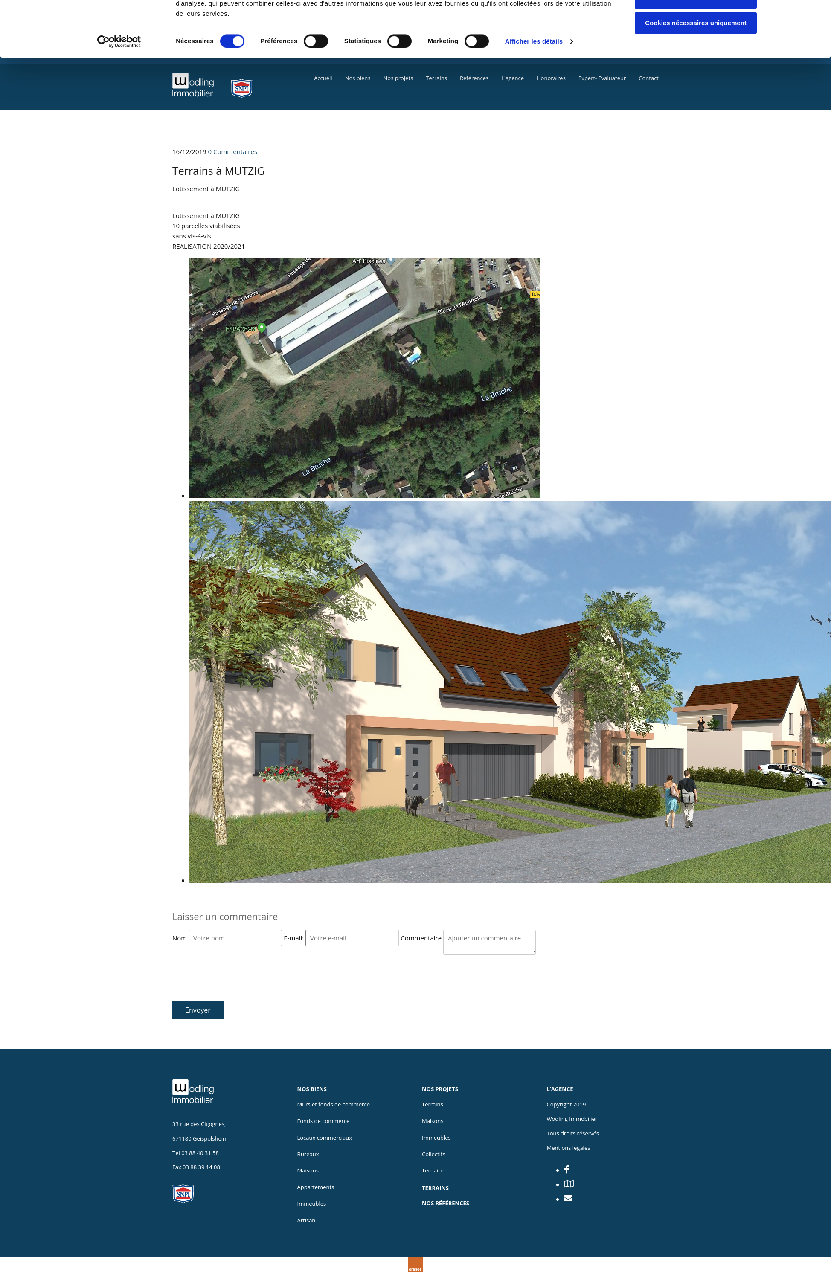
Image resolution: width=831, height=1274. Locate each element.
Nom (180, 938)
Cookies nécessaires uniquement (696, 71)
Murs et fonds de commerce (333, 1104)
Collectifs (433, 1154)
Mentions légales (568, 1148)
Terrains (432, 1104)
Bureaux (308, 1154)
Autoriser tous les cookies (696, 21)
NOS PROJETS (440, 1089)
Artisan (306, 1220)
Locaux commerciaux (324, 1137)
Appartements (315, 1187)
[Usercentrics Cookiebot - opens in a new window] (119, 89)
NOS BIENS (312, 1089)
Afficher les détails (534, 89)
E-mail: (294, 938)
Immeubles (311, 1203)
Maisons (432, 1121)
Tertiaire (433, 1170)
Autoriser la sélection (696, 46)
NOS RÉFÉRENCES (445, 1203)
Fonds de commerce (323, 1121)
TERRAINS (435, 1188)
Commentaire (422, 938)
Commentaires (233, 151)
